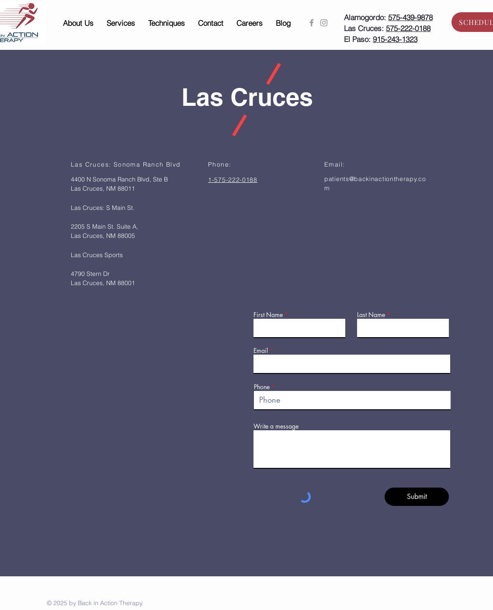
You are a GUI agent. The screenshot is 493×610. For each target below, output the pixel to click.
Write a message (276, 426)
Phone (262, 387)
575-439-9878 (410, 17)
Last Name (371, 315)
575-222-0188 (408, 28)
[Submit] (417, 497)
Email (260, 351)
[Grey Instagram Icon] (324, 23)
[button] (78, 23)
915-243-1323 (395, 39)
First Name (268, 315)
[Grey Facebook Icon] (311, 23)
